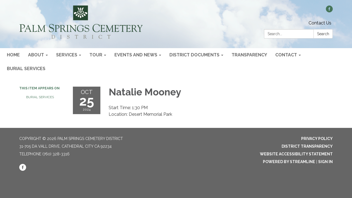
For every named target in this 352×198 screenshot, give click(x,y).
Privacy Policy (317, 138)
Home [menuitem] (13, 54)
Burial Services (40, 97)
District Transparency (307, 146)
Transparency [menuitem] (249, 54)
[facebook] (329, 10)
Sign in (325, 162)
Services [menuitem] (66, 54)
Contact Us (320, 23)
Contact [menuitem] (286, 54)
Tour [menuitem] (95, 54)
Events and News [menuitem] (135, 54)
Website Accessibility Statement (296, 154)
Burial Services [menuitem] (26, 68)
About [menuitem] (36, 54)
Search (323, 34)
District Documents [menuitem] (194, 54)
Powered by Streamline (289, 162)
